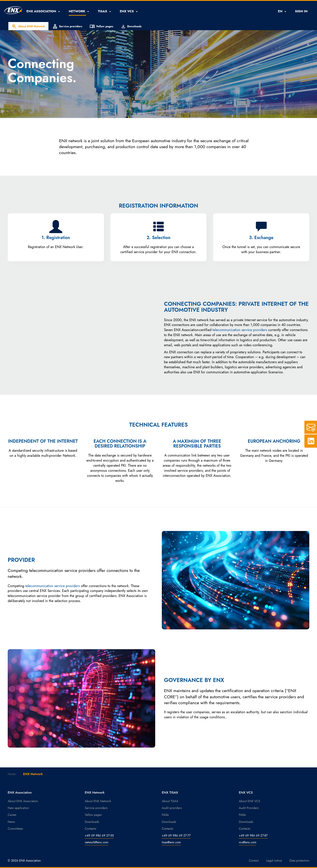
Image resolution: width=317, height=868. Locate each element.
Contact (254, 860)
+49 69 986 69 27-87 (253, 835)
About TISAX (170, 801)
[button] (43, 11)
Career (12, 815)
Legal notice (274, 860)
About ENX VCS (249, 801)
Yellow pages (101, 26)
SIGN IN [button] (301, 11)
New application (18, 808)
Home (12, 774)
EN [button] (282, 11)
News (11, 822)
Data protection (299, 860)
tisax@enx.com (171, 842)
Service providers (67, 26)
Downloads (131, 26)
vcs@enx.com (247, 842)
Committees (15, 828)
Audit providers (172, 808)
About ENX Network (28, 26)
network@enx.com (96, 842)
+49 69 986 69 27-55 (99, 835)
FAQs (165, 815)
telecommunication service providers (239, 329)
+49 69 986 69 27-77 (176, 835)
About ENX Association (23, 801)
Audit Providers (249, 808)
